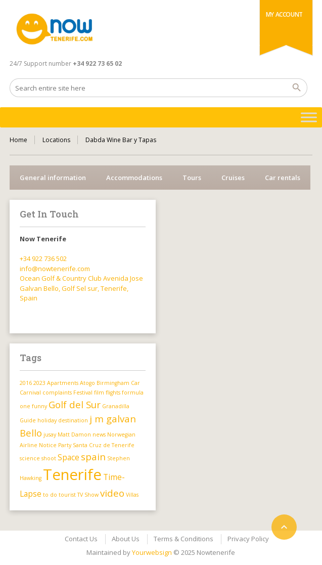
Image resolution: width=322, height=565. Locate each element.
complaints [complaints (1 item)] (57, 392)
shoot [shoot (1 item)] (48, 458)
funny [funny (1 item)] (39, 406)
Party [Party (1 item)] (64, 445)
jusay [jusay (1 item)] (49, 434)
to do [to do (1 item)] (50, 494)
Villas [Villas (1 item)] (132, 494)
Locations (56, 140)
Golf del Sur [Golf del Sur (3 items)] (75, 404)
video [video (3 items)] (112, 493)
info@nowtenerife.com (55, 268)
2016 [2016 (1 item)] (26, 382)
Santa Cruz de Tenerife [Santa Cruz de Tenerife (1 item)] (103, 445)
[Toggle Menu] (309, 117)
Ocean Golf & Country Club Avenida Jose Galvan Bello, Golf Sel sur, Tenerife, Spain (81, 288)
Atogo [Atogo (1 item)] (87, 382)
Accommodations (134, 177)
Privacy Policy (248, 538)
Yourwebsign (152, 552)
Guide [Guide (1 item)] (28, 420)
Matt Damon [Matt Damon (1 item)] (74, 434)
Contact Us (81, 538)
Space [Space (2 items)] (68, 457)
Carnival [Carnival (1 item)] (30, 392)
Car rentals (282, 177)
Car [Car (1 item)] (135, 382)
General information (53, 177)
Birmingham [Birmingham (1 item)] (113, 382)
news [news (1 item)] (99, 434)
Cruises (233, 177)
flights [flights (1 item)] (113, 392)
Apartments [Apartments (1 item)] (62, 382)
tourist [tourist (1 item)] (67, 494)
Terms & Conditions (183, 538)
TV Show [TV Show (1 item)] (88, 494)
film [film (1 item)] (99, 392)
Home (18, 140)
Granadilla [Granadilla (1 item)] (115, 406)
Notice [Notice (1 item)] (48, 445)
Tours (191, 177)
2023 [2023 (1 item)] (39, 382)
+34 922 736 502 (43, 258)
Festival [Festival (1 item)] (83, 392)
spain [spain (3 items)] (93, 456)
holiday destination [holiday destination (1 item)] (62, 420)
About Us (126, 538)
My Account (284, 14)
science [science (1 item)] (30, 458)
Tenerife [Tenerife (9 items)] (72, 474)
